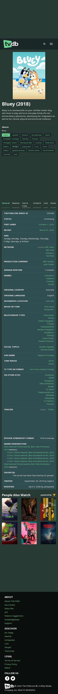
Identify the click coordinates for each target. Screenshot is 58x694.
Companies (10, 640)
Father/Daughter (46, 321)
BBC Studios (48, 261)
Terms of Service (12, 660)
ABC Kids (50, 250)
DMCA (7, 667)
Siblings (50, 335)
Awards (8, 636)
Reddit (51, 386)
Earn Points (10, 605)
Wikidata (50, 395)
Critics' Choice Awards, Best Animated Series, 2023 (30, 455)
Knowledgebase (12, 619)
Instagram (49, 380)
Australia (50, 301)
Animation (49, 275)
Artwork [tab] (37, 203)
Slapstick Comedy (46, 355)
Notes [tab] (53, 203)
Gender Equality (46, 346)
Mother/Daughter (45, 329)
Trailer (51, 409)
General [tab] (5, 203)
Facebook (49, 375)
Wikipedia (49, 398)
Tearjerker (49, 309)
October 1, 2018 (46, 224)
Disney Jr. (50, 253)
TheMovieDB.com (46, 392)
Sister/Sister (48, 338)
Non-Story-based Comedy (42, 369)
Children (50, 278)
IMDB (51, 377)
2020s (51, 363)
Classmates (49, 315)
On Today (9, 632)
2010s (51, 360)
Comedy (50, 281)
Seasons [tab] (16, 203)
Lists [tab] (46, 203)
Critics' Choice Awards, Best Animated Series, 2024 (30, 458)
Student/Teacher (46, 341)
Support (8, 623)
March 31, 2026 (47, 230)
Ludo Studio (48, 264)
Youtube (50, 404)
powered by (48, 495)
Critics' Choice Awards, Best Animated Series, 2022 (30, 452)
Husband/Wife (47, 326)
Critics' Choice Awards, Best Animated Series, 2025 (30, 461)
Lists (7, 643)
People (8, 647)
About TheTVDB (12, 601)
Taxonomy (9, 651)
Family (51, 284)
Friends (50, 323)
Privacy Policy (11, 664)
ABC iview (49, 247)
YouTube (50, 255)
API (6, 612)
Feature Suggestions (14, 615)
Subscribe (9, 608)
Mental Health (47, 349)
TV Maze (50, 389)
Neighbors (49, 332)
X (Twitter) (49, 401)
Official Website (47, 383)
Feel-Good (49, 306)
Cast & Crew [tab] (25, 204)
